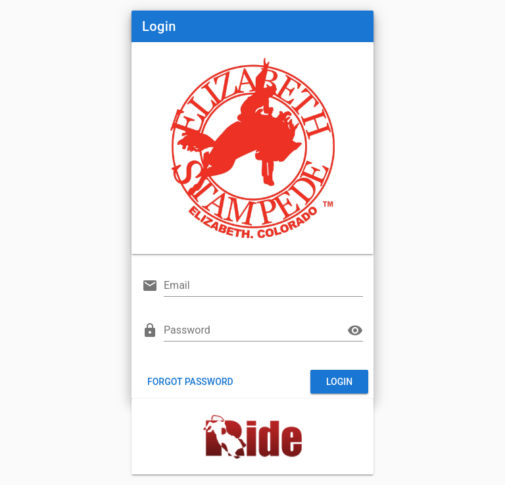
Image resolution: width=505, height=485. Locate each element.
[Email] (263, 285)
